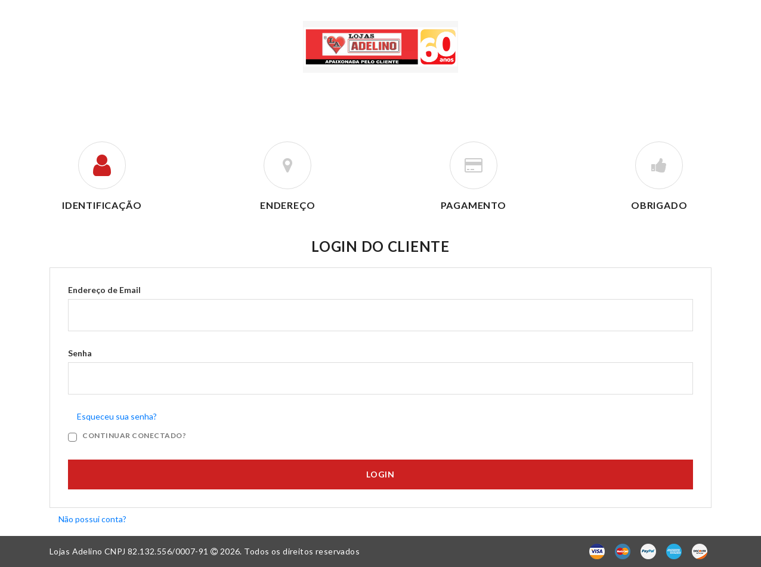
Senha (80, 353)
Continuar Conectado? (134, 435)
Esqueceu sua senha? (117, 416)
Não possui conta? (92, 519)
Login (380, 474)
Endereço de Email (104, 290)
